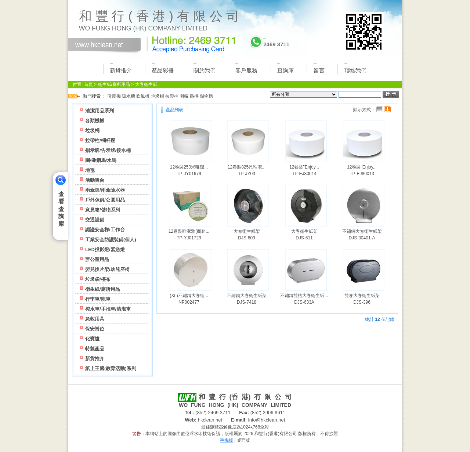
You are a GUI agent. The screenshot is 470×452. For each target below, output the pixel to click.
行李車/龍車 (98, 299)
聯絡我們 (355, 68)
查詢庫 (285, 68)
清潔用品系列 (99, 110)
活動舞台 (94, 180)
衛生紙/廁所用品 (114, 84)
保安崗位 (94, 329)
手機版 (226, 440)
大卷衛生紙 (146, 84)
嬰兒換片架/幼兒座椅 (107, 269)
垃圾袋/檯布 (98, 279)
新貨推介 (121, 68)
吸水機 (128, 96)
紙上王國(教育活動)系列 (110, 368)
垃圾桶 (157, 96)
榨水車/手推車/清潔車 (108, 309)
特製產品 (94, 348)
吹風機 (142, 96)
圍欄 (184, 96)
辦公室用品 (97, 259)
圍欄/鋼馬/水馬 (100, 160)
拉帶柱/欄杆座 (100, 140)
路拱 (194, 96)
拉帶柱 (171, 96)
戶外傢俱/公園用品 (105, 200)
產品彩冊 (163, 68)
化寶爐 (92, 338)
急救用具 (94, 319)
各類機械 (94, 120)
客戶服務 (246, 68)
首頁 (88, 84)
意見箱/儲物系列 (102, 210)
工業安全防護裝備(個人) (110, 239)
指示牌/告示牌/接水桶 (108, 150)
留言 (319, 68)
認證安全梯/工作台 (105, 229)
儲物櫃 (206, 96)
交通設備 (94, 220)
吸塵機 (114, 96)
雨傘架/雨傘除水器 (105, 190)
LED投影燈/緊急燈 (105, 249)
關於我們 (205, 68)
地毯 (90, 170)
